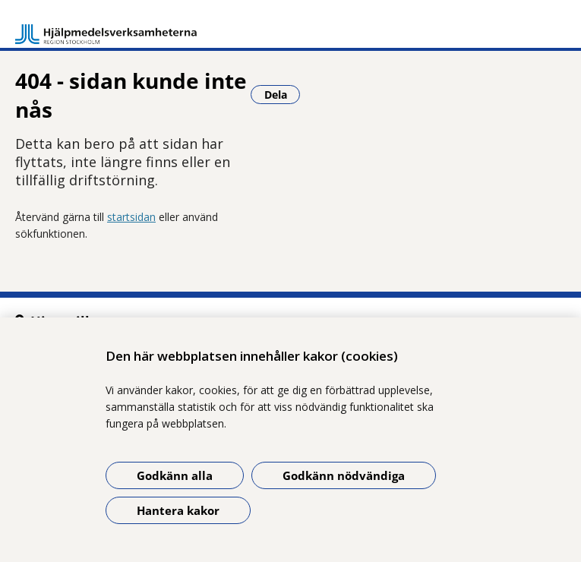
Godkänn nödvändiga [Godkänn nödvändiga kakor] (344, 475)
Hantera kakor (178, 510)
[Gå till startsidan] (106, 27)
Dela (282, 94)
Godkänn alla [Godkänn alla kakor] (175, 475)
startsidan (131, 217)
